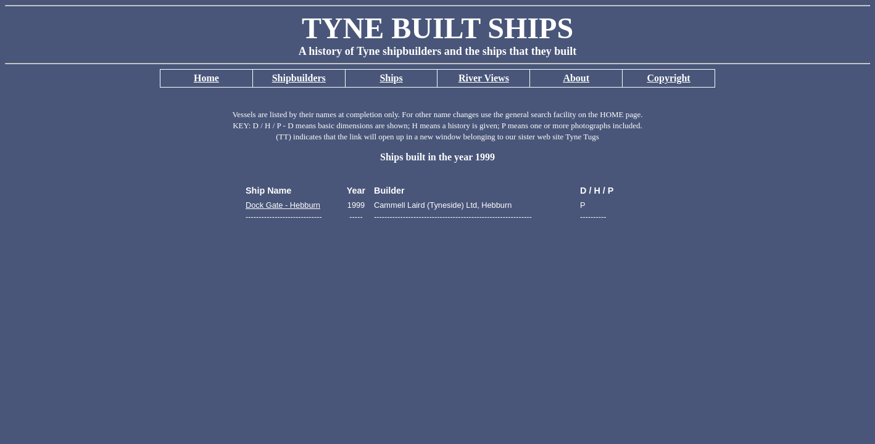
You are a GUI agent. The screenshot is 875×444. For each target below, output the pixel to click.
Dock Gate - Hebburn (283, 205)
